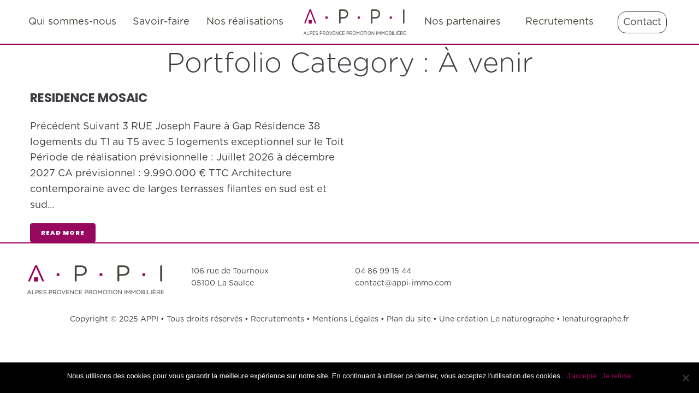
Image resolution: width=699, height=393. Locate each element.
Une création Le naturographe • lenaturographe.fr (534, 319)
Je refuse (617, 376)
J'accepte (582, 376)
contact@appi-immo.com (403, 283)
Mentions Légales (346, 319)
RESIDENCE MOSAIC (93, 97)
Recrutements (278, 319)
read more (63, 232)
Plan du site (409, 319)
